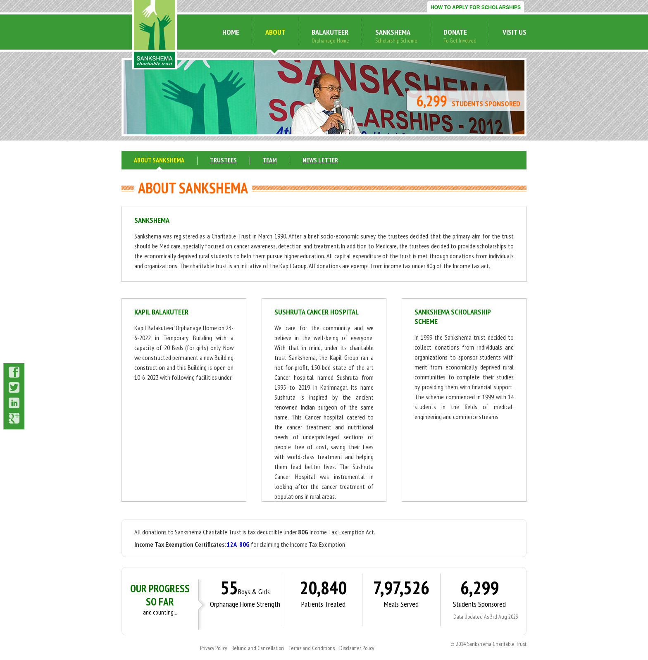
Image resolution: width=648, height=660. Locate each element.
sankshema (392, 32)
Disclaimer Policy (356, 648)
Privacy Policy (213, 648)
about (275, 32)
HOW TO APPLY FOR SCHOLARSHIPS (476, 7)
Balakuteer (330, 32)
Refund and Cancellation (257, 648)
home (230, 32)
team (269, 160)
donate (455, 32)
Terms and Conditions (311, 648)
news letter (320, 160)
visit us (514, 32)
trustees (223, 160)
